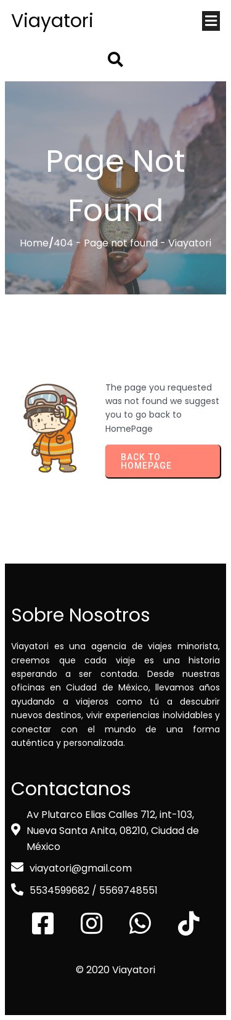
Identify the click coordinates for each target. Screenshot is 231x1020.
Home (34, 243)
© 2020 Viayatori (115, 970)
